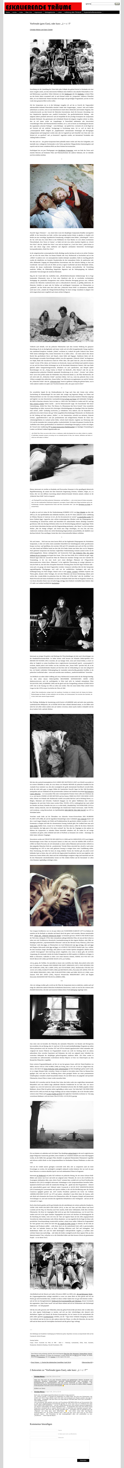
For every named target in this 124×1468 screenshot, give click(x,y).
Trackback (52, 1357)
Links (21, 12)
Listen (60, 12)
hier (41, 519)
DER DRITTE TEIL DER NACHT (75, 810)
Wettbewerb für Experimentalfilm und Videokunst (66, 1301)
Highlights (81, 94)
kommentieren (41, 1357)
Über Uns (28, 12)
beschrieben (55, 583)
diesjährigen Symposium (65, 150)
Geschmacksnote (48, 1317)
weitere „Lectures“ (72, 571)
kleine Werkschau (49, 1069)
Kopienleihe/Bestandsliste (93, 12)
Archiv (14, 12)
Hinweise (33, 1355)
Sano (37, 1355)
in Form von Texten (70, 399)
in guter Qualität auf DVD (54, 1094)
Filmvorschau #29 (87, 1362)
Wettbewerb (68, 94)
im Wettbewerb (41, 1175)
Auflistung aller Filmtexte (72, 12)
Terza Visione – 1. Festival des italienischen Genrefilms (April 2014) (51, 1362)
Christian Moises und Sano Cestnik (41, 30)
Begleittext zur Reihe (84, 504)
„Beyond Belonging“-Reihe (84, 1294)
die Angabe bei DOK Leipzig (66, 1224)
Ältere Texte (67, 1353)
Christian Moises (83, 1353)
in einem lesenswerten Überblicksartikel (63, 427)
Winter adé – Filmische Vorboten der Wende (47, 936)
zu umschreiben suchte (84, 517)
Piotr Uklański (81, 512)
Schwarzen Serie (55, 381)
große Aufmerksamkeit (61, 1069)
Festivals (90, 1353)
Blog (71, 1353)
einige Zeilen (34, 826)
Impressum (38, 12)
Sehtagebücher (50, 12)
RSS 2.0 (76, 1355)
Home (8, 12)
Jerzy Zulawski (82, 819)
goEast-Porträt (72, 1153)
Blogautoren (76, 1353)
